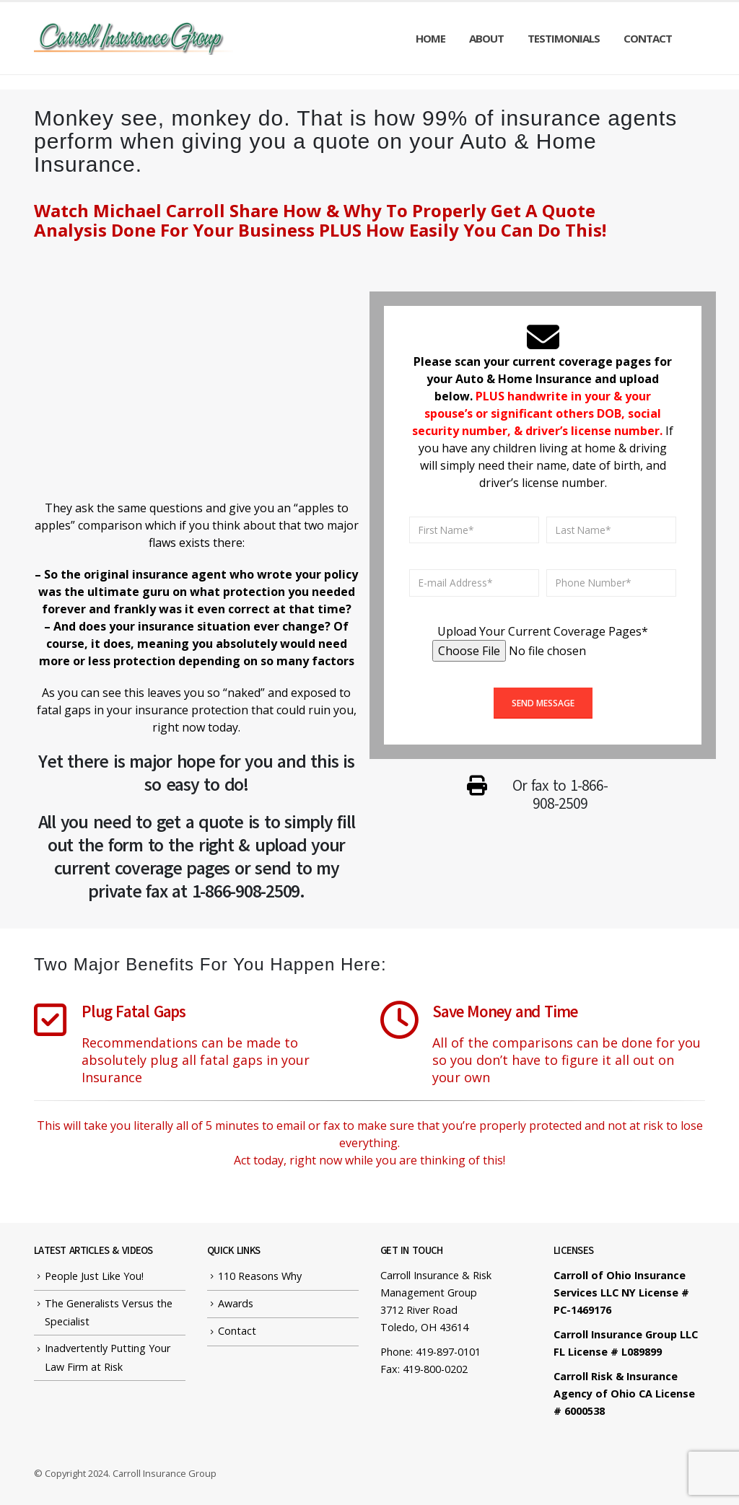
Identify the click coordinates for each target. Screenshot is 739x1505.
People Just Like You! (94, 1276)
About (486, 38)
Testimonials (564, 38)
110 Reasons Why (260, 1276)
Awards (235, 1303)
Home (430, 38)
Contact (648, 38)
